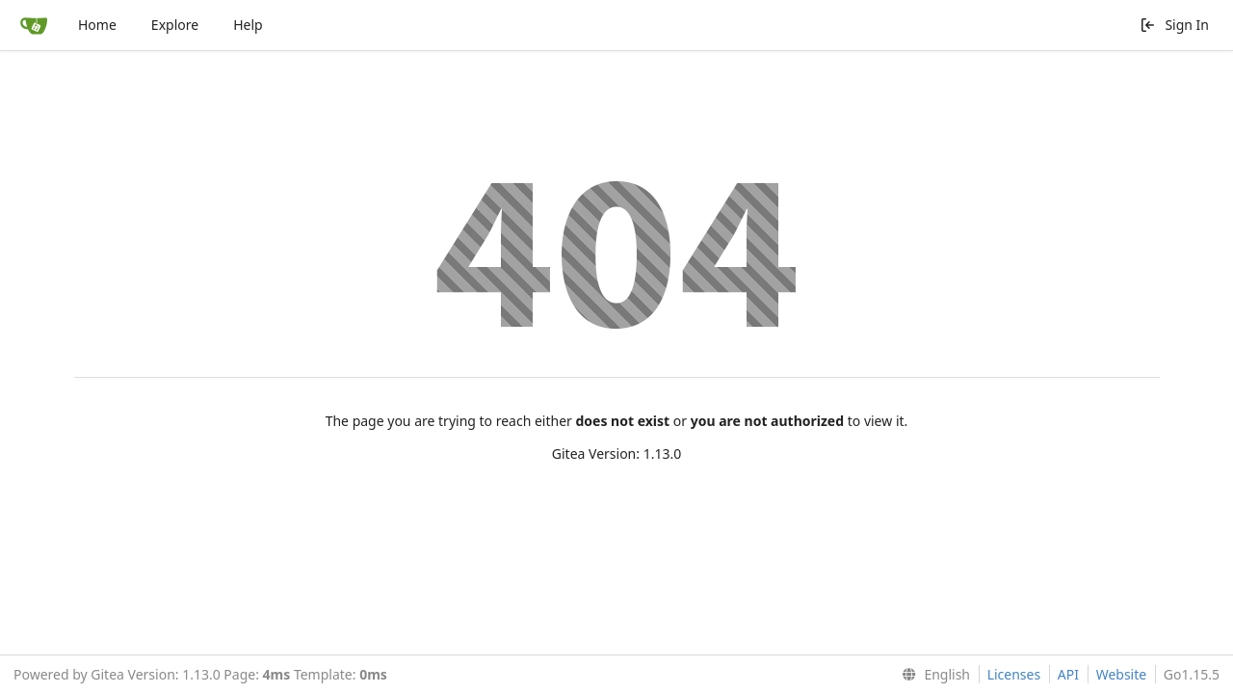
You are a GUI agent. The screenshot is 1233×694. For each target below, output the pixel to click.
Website (1121, 674)
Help (248, 24)
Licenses (1014, 674)
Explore (174, 24)
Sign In (1174, 24)
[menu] (932, 674)
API (1068, 674)
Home (97, 24)
